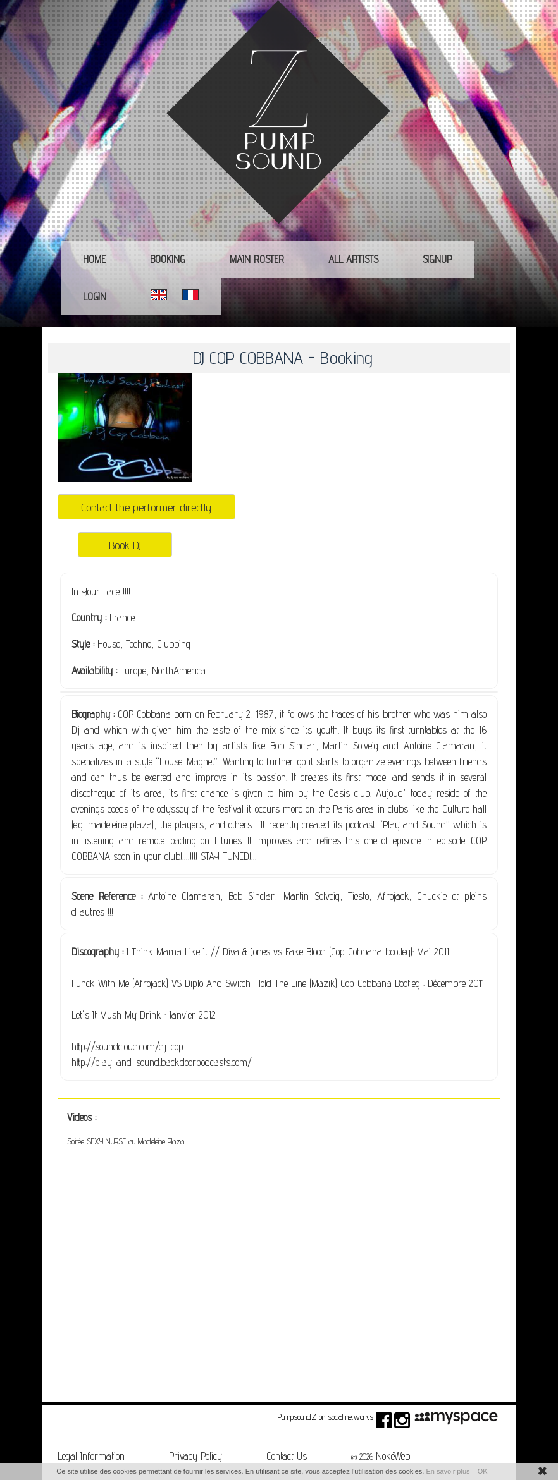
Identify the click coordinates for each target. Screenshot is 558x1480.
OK (483, 1471)
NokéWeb (393, 1456)
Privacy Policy (195, 1456)
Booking (167, 259)
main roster (257, 259)
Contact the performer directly (146, 507)
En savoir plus (447, 1471)
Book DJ (125, 545)
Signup (437, 259)
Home (94, 259)
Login (94, 296)
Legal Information (91, 1456)
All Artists (353, 259)
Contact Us (286, 1456)
